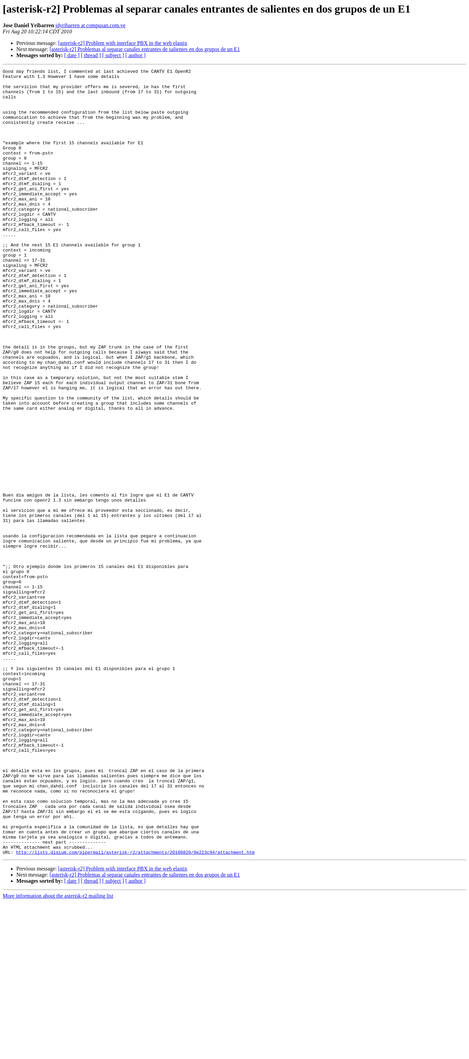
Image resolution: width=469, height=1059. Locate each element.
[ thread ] (91, 55)
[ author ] (135, 55)
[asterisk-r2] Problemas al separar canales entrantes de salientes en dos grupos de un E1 (145, 49)
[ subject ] (113, 55)
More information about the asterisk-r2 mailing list (58, 1053)
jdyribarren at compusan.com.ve (90, 25)
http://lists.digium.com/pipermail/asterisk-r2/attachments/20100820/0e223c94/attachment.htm (135, 1009)
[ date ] (72, 55)
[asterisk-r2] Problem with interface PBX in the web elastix (122, 43)
